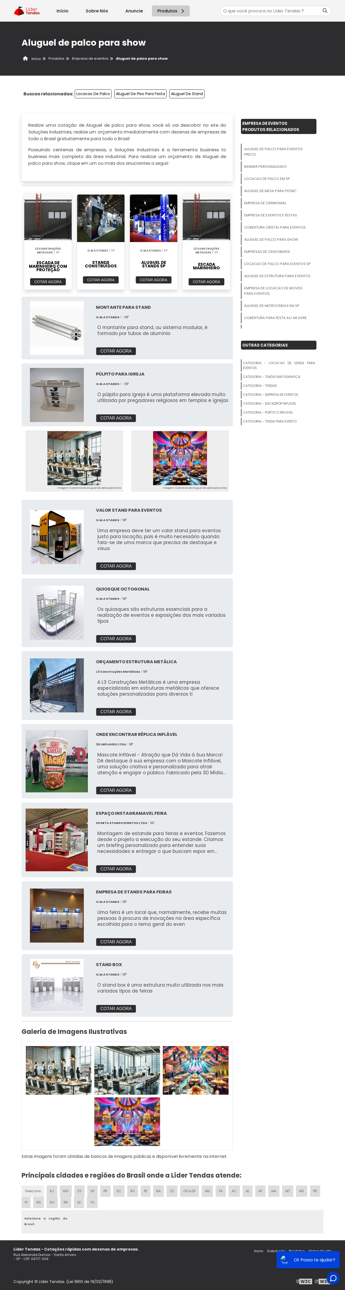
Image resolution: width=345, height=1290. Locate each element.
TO (92, 1202)
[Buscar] (325, 11)
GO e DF (189, 1191)
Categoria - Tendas (260, 385)
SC (118, 1191)
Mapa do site (320, 1251)
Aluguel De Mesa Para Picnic (270, 190)
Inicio (258, 1251)
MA (273, 1191)
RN (38, 1202)
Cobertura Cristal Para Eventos (275, 227)
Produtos (171, 11)
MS (301, 1191)
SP (92, 1191)
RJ (52, 1191)
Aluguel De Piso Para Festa (140, 93)
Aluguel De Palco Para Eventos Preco (273, 151)
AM (207, 1191)
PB (315, 1191)
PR (105, 1191)
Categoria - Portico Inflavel (268, 412)
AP (260, 1191)
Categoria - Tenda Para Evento (269, 421)
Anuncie (134, 11)
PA (221, 1191)
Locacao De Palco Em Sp (267, 178)
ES (79, 1191)
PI (26, 1202)
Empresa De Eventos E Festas (270, 215)
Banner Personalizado (265, 166)
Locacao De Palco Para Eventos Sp (277, 263)
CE (172, 1191)
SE (79, 1202)
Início (62, 11)
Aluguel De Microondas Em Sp (271, 305)
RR (66, 1202)
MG (65, 1191)
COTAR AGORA (48, 282)
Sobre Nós (97, 11)
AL (247, 1191)
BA (158, 1191)
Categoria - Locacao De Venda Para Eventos (279, 365)
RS (132, 1191)
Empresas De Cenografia (267, 251)
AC (234, 1191)
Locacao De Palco (93, 93)
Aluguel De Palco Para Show (271, 239)
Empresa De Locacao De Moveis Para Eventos (273, 291)
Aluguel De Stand (187, 93)
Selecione (33, 1191)
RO (52, 1202)
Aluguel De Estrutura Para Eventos (277, 276)
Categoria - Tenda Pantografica (271, 376)
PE (145, 1191)
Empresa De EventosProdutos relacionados (270, 126)
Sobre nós (276, 1251)
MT (287, 1191)
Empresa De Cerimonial (265, 203)
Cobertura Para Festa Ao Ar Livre (275, 317)
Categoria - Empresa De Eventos (270, 394)
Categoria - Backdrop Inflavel (269, 403)
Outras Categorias (265, 345)
